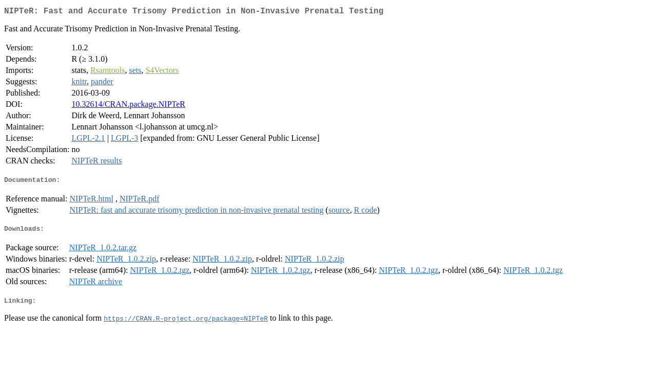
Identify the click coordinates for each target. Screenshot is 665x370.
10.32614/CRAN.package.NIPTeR (128, 106)
